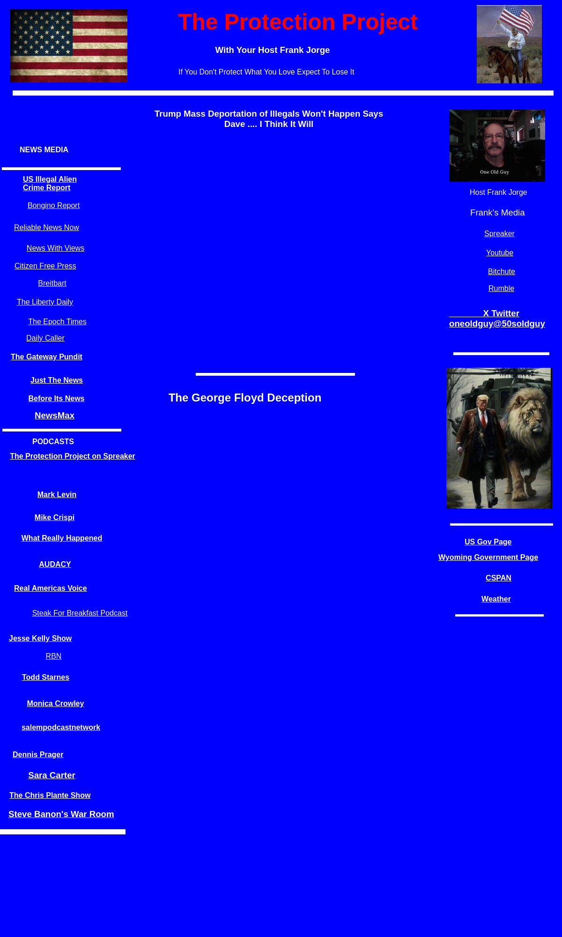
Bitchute (501, 271)
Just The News (56, 380)
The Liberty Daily (45, 302)
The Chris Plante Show (49, 795)
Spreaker (499, 234)
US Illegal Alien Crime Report (50, 183)
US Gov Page (488, 542)
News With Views (55, 248)
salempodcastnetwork (61, 727)
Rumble (501, 288)
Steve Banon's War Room (61, 814)
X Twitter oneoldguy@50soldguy (497, 318)
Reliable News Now (46, 227)
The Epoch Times (57, 322)
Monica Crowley (55, 703)
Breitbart (52, 283)
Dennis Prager (38, 755)
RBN (54, 656)
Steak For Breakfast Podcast (80, 613)
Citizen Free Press (45, 266)
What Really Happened (62, 538)
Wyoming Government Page (488, 557)
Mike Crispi (54, 517)
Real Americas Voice (50, 588)
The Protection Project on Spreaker (72, 456)
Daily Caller (45, 338)
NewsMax (54, 415)
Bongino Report (54, 205)
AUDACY (55, 564)
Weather (496, 599)
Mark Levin (57, 494)
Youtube (499, 253)
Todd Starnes (45, 677)
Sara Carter (51, 775)
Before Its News (56, 398)
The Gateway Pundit (46, 357)
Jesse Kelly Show (40, 638)
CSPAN (498, 578)
